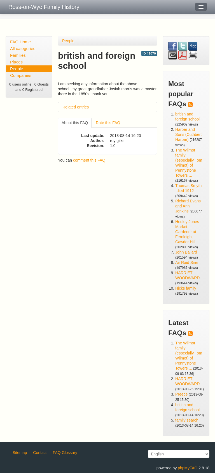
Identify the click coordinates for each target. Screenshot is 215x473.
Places (16, 62)
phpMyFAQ (187, 468)
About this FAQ (75, 122)
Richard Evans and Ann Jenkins (188, 206)
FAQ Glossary (65, 452)
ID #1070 (149, 53)
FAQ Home (20, 41)
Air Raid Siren (187, 262)
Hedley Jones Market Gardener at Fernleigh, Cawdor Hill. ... (188, 231)
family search (186, 420)
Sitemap (20, 452)
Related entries (75, 107)
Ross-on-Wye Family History (43, 7)
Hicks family (185, 288)
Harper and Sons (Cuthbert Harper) (188, 134)
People (16, 68)
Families (18, 55)
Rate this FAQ (108, 122)
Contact (39, 452)
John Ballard (186, 252)
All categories (22, 48)
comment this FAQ (89, 160)
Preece (181, 394)
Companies (20, 75)
